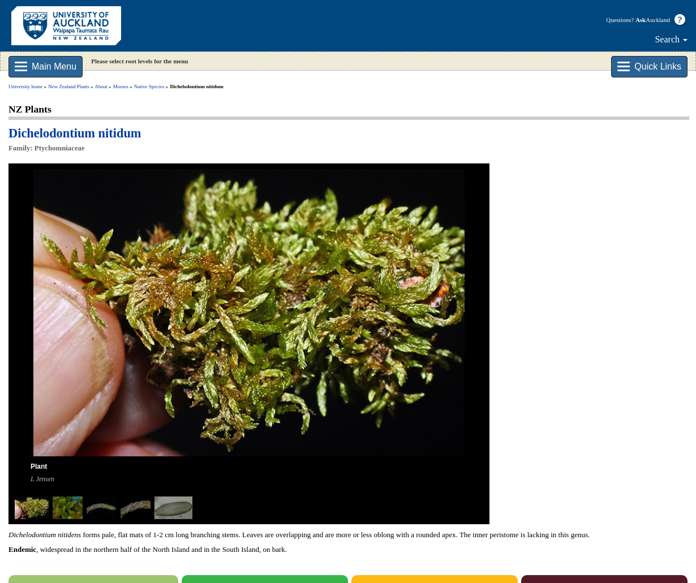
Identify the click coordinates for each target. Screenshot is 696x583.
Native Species (149, 86)
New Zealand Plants (68, 86)
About (101, 86)
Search (671, 39)
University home (25, 86)
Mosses (120, 86)
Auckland (652, 19)
